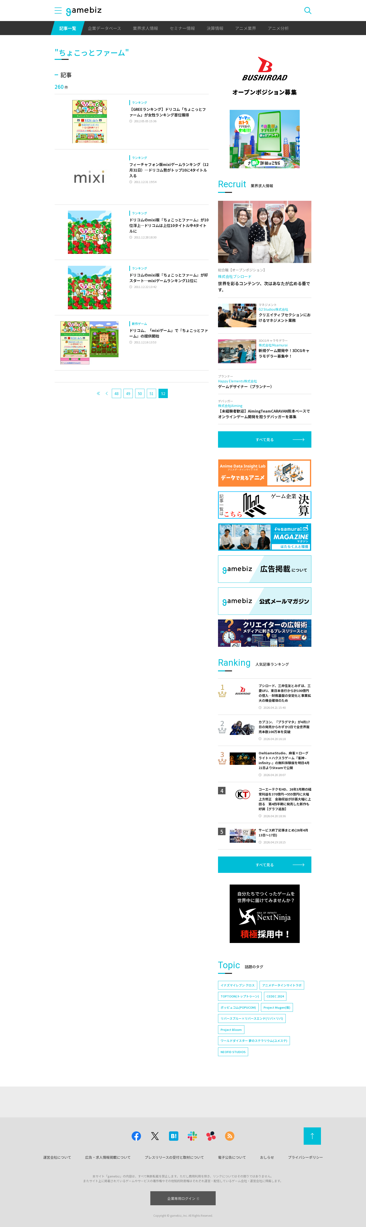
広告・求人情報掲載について (108, 1157)
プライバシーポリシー (305, 1157)
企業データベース (104, 28)
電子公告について (232, 1157)
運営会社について (57, 1157)
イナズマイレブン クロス (238, 985)
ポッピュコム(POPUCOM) (238, 1007)
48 (116, 393)
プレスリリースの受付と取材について (174, 1157)
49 (128, 393)
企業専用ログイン (183, 1198)
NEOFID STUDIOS (233, 1052)
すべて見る (265, 439)
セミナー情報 (182, 28)
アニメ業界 (245, 28)
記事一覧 (67, 28)
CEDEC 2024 (275, 996)
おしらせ (267, 1157)
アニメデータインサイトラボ (282, 985)
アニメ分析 (278, 28)
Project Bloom (231, 1029)
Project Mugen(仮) (277, 1007)
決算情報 (215, 28)
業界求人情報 (145, 28)
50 (140, 393)
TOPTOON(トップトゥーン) (240, 996)
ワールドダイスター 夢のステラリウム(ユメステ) (254, 1040)
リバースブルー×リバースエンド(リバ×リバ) (252, 1018)
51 (151, 393)
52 (163, 393)
